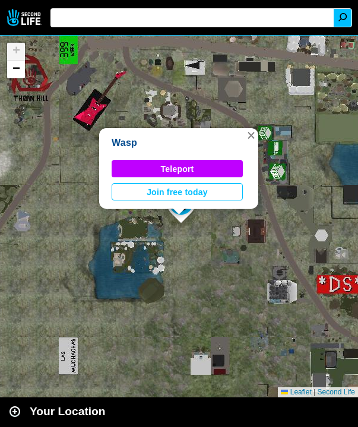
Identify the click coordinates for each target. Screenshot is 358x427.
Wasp (124, 143)
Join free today (177, 192)
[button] (251, 135)
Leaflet (296, 392)
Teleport (177, 169)
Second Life (25, 17)
